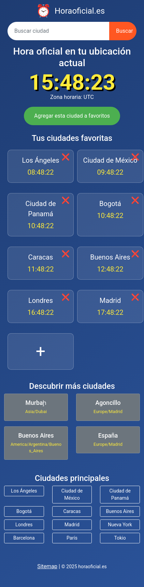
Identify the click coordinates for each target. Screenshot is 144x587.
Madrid (110, 307)
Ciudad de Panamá (40, 215)
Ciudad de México (110, 166)
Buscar (124, 31)
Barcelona (23, 538)
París (72, 538)
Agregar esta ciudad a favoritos (72, 116)
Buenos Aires (110, 263)
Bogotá (110, 210)
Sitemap (47, 566)
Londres (40, 307)
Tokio (120, 538)
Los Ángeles (40, 166)
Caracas (40, 263)
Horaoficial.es (80, 11)
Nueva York (120, 524)
